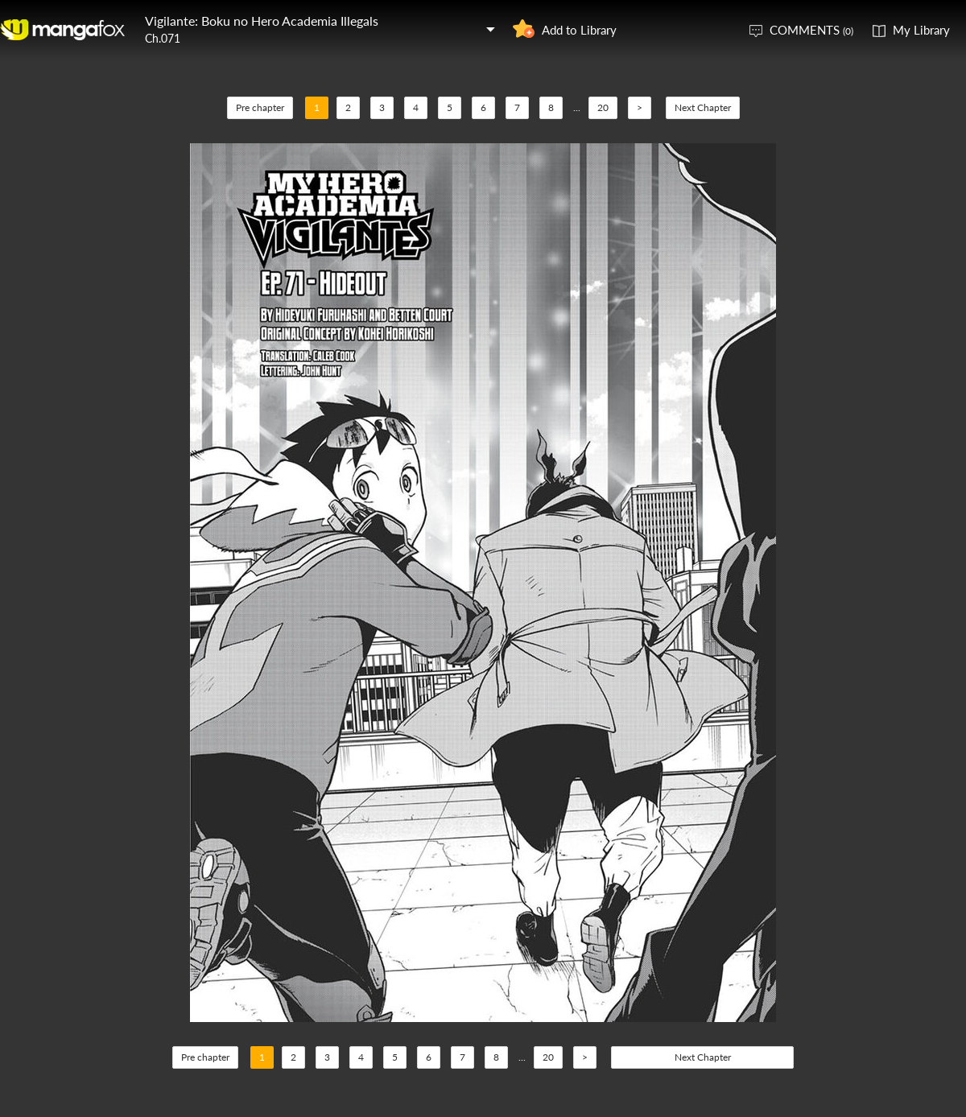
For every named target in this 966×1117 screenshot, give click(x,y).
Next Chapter (703, 107)
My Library (921, 30)
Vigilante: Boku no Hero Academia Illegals (261, 20)
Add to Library (579, 30)
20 (603, 107)
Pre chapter (260, 107)
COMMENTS (811, 30)
